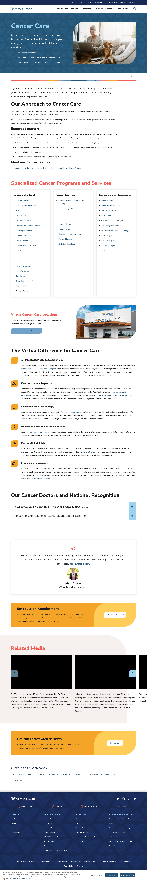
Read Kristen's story (88, 563)
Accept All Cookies (127, 875)
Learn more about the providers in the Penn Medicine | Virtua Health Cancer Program (48, 168)
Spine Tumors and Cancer (27, 281)
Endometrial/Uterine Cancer (28, 225)
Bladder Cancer (22, 200)
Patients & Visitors (105, 9)
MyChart (88, 3)
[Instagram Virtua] (129, 800)
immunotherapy (89, 452)
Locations (88, 9)
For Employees (16, 829)
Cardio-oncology (65, 214)
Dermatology (106, 215)
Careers (122, 3)
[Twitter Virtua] (118, 800)
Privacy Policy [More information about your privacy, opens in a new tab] (16, 879)
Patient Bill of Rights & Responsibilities (53, 863)
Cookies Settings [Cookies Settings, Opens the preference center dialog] (97, 875)
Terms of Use (76, 863)
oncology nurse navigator (36, 432)
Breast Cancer (22, 210)
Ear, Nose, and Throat (110, 220)
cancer (37, 694)
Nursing (111, 825)
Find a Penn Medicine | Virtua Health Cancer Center (36, 57)
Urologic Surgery (108, 251)
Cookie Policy (69, 868)
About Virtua (98, 3)
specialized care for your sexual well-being (116, 395)
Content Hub (15, 834)
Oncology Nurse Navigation (70, 234)
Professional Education (116, 834)
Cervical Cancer (22, 215)
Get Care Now (123, 9)
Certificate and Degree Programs (120, 843)
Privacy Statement (91, 863)
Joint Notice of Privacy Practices (55, 852)
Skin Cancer (21, 276)
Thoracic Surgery (108, 245)
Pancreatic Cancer (23, 266)
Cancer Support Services (69, 209)
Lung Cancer (21, 256)
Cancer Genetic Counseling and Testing (108, 775)
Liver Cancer (21, 251)
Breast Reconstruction (110, 205)
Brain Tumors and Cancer (26, 205)
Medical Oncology (66, 229)
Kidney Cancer (22, 240)
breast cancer (106, 694)
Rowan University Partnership (119, 829)
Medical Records (50, 820)
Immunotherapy (65, 224)
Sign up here (115, 743)
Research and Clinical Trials (118, 847)
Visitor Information (50, 834)
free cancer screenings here (38, 478)
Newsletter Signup (83, 834)
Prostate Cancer (22, 271)
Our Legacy (80, 843)
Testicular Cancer (23, 286)
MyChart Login (16, 820)
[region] (73, 875)
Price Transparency (50, 847)
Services (75, 9)
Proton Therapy (65, 239)
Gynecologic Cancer (24, 235)
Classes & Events (82, 829)
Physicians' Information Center (119, 820)
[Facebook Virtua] (123, 800)
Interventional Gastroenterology (115, 230)
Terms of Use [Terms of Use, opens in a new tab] (25, 879)
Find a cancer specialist (24, 52)
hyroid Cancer (23, 291)
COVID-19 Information (52, 838)
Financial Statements (51, 829)
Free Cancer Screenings (23, 775)
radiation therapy (75, 412)
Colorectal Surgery (109, 210)
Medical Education (115, 838)
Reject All (112, 875)
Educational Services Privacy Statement (116, 863)
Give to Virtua (111, 3)
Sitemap (80, 868)
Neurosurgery (107, 235)
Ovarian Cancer (22, 261)
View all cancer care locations (27, 330)
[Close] (143, 875)
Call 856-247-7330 (115, 614)
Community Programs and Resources (89, 838)
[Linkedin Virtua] (135, 800)
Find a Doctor (62, 9)
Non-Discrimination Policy (25, 863)
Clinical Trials (64, 219)
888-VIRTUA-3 (77, 3)
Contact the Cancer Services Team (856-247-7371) (36, 63)
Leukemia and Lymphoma (26, 245)
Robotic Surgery (108, 240)
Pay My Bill (132, 3)
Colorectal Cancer (23, 220)
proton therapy (95, 412)
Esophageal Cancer (24, 230)
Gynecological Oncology (111, 225)
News (78, 825)
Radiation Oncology (66, 244)
